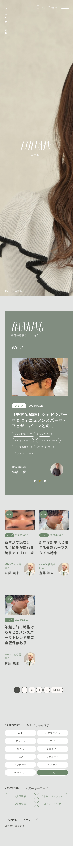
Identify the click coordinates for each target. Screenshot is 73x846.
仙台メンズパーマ (33, 453)
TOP (7, 290)
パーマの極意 (31, 447)
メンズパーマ (53, 447)
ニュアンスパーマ (57, 440)
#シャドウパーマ (32, 434)
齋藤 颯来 (12, 573)
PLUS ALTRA (6, 20)
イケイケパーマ (32, 440)
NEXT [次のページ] (57, 689)
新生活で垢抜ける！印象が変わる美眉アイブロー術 (19, 547)
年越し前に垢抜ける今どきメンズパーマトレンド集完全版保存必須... (19, 634)
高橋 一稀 (28, 471)
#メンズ (54, 434)
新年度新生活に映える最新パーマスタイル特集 (53, 547)
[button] (35, 481)
